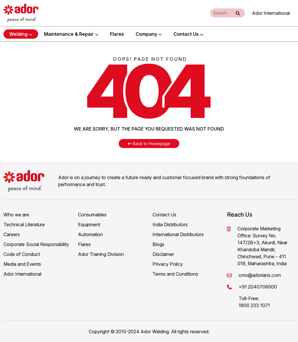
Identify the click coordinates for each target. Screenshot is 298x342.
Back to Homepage (149, 143)
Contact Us (188, 34)
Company (149, 34)
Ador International (271, 13)
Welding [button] (20, 34)
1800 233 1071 (254, 305)
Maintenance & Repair (71, 34)
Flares (117, 34)
